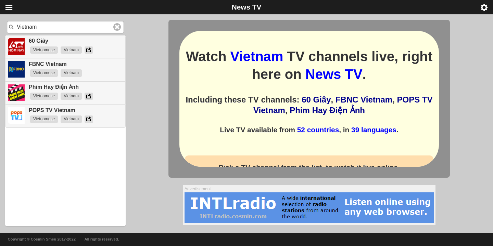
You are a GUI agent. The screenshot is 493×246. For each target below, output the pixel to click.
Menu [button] (9, 7)
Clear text (117, 27)
